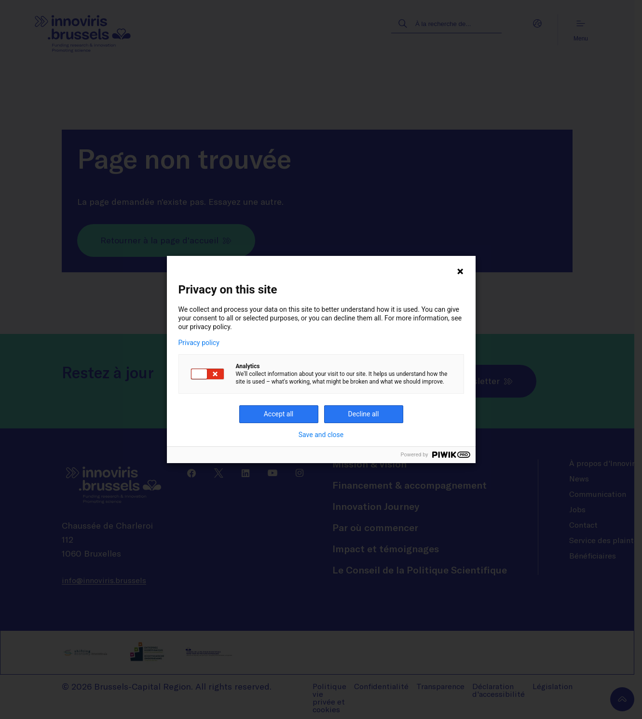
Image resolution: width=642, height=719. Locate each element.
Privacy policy (198, 342)
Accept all (279, 414)
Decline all (363, 414)
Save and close (321, 435)
